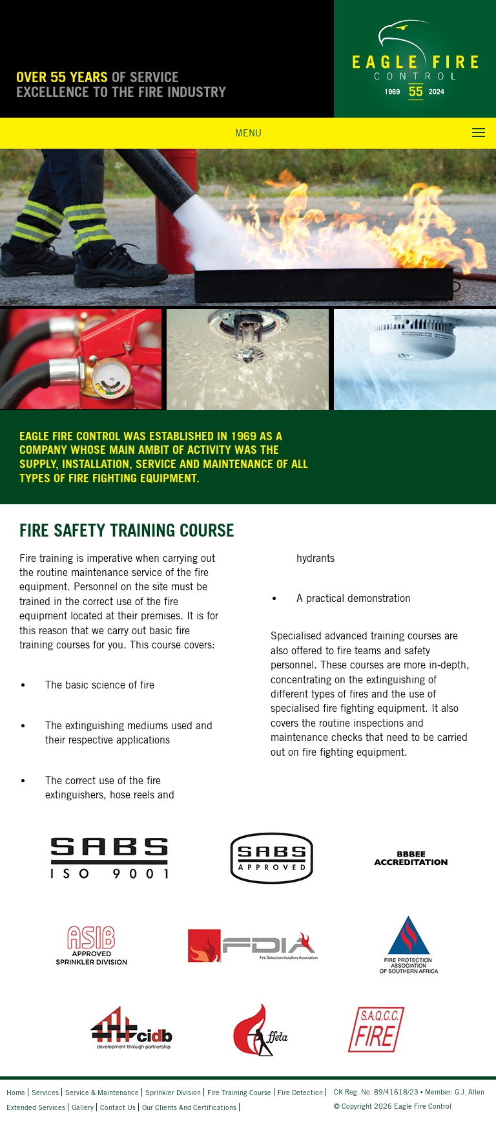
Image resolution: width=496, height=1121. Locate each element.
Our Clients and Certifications (189, 1107)
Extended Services (35, 1107)
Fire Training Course (239, 1092)
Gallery (83, 1107)
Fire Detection (300, 1092)
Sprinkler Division (173, 1092)
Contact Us (118, 1107)
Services (45, 1092)
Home (15, 1092)
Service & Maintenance (102, 1092)
